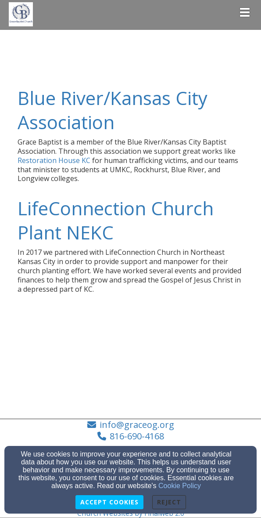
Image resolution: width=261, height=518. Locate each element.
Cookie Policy (179, 485)
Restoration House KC (54, 160)
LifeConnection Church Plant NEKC (116, 220)
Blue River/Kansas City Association (112, 109)
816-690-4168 (137, 436)
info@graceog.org (137, 425)
